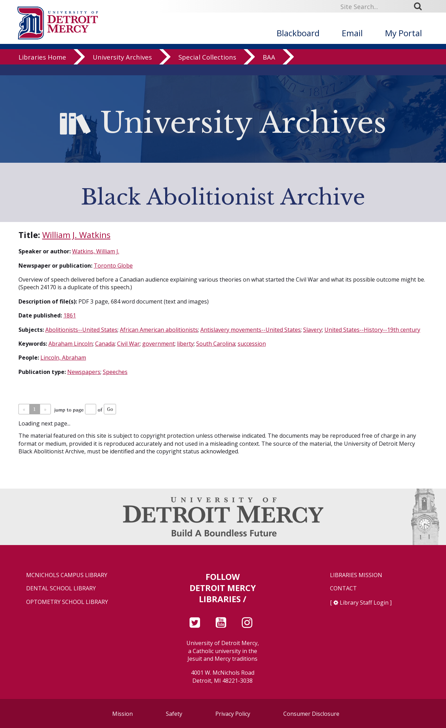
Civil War (128, 343)
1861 (69, 315)
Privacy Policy (232, 714)
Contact (343, 588)
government (158, 343)
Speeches (115, 372)
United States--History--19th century (372, 330)
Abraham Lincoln (70, 343)
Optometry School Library (67, 602)
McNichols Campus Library (66, 575)
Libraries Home (42, 67)
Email (352, 33)
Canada (105, 343)
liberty (185, 343)
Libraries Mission (356, 575)
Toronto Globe (113, 265)
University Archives (122, 67)
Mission (122, 714)
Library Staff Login (364, 602)
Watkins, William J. (95, 251)
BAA (269, 67)
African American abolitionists (159, 330)
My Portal (403, 33)
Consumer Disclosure (311, 714)
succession (252, 343)
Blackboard (298, 33)
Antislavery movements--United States (250, 330)
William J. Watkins (76, 234)
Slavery (312, 330)
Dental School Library (61, 588)
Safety (174, 714)
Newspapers (83, 372)
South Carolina (215, 343)
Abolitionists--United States (81, 330)
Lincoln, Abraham (63, 357)
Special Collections (207, 67)
